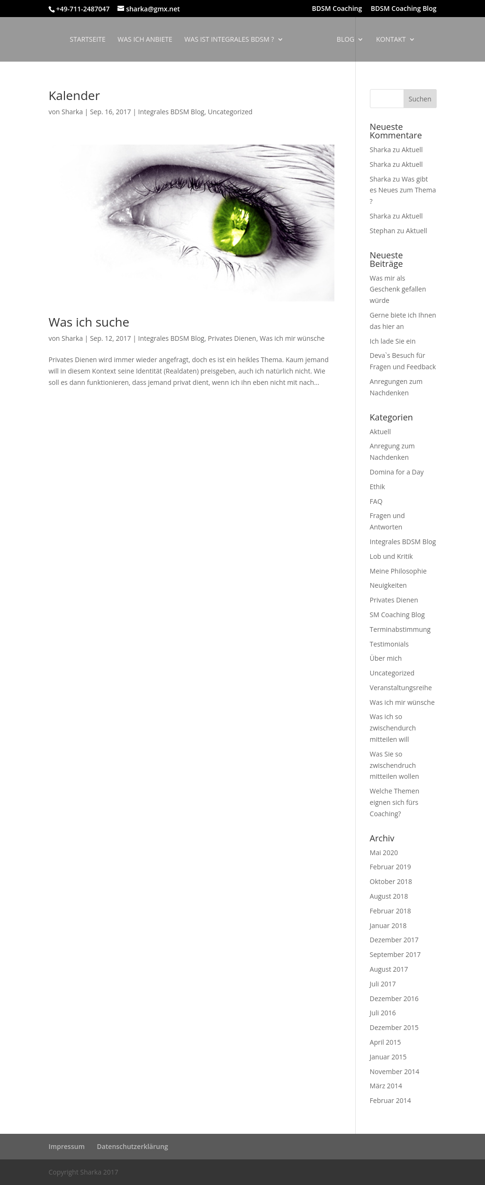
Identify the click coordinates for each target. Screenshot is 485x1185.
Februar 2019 (390, 866)
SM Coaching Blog (397, 614)
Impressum (66, 1146)
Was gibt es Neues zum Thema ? (403, 190)
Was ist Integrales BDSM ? (232, 40)
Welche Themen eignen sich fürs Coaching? (395, 802)
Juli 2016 (383, 1012)
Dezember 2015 (394, 1027)
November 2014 (395, 1071)
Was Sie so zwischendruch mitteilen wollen (394, 765)
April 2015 (385, 1042)
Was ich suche (88, 321)
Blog (342, 40)
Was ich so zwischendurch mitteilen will (393, 728)
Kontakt (388, 40)
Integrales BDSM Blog (171, 111)
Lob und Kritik (391, 556)
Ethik (377, 486)
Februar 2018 (390, 910)
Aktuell (412, 149)
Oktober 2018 (391, 881)
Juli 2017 (383, 983)
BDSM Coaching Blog (404, 9)
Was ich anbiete (148, 40)
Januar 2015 (388, 1056)
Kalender (74, 95)
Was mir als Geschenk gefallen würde (398, 289)
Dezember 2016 (394, 998)
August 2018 (389, 896)
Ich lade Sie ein (393, 341)
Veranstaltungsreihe (401, 687)
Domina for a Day (397, 471)
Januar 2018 (388, 925)
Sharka (72, 111)
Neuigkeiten (388, 585)
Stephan (382, 230)
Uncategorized (230, 111)
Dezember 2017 (394, 939)
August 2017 (389, 969)
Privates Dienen (232, 338)
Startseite (90, 40)
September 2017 (395, 954)
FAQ (376, 501)
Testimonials (389, 643)
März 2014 (386, 1085)
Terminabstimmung (400, 629)
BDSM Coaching (337, 9)
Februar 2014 (390, 1100)
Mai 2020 (384, 852)
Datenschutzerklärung (132, 1146)
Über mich (386, 658)
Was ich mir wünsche (292, 338)
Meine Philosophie (398, 570)
